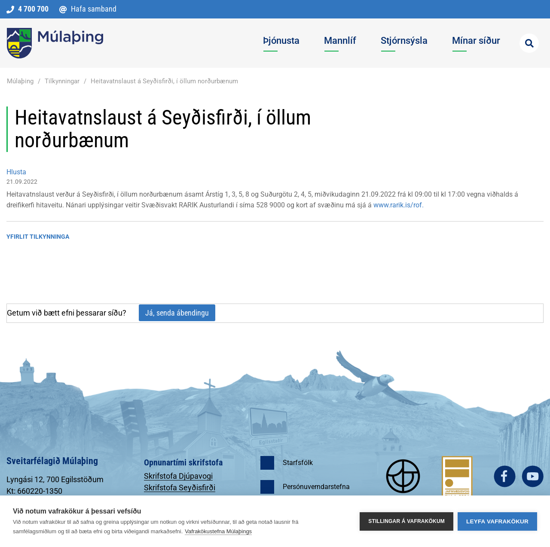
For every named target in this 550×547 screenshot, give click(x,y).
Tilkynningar (62, 81)
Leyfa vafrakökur (497, 521)
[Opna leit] (529, 43)
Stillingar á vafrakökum (406, 521)
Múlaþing (20, 81)
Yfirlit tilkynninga (37, 236)
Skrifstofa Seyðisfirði (179, 487)
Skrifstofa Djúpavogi (178, 475)
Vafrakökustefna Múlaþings (218, 531)
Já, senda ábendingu (177, 312)
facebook (505, 476)
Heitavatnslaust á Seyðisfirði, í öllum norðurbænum (164, 81)
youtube (533, 476)
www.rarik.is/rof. (398, 205)
